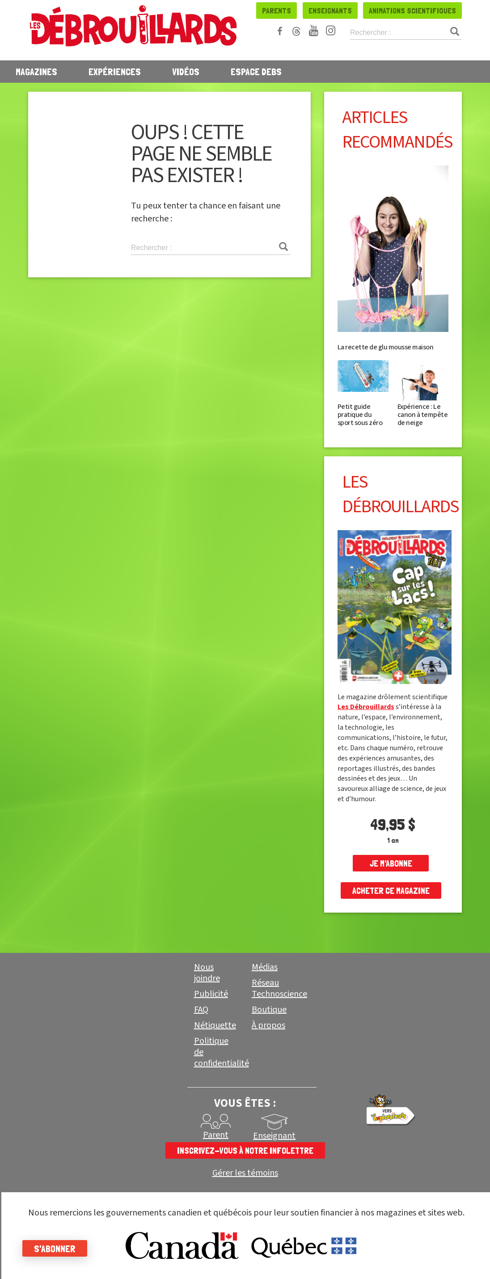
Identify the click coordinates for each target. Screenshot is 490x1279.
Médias (265, 967)
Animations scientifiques (412, 10)
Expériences (115, 71)
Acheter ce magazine (391, 890)
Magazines (36, 71)
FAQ (201, 1009)
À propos (268, 1025)
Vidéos (185, 71)
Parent (215, 1135)
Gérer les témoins (245, 1173)
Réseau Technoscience (279, 988)
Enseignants (330, 10)
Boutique (269, 1009)
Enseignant (274, 1136)
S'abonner (55, 1248)
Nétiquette (215, 1025)
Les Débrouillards (366, 707)
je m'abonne (391, 863)
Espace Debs (256, 71)
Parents (276, 10)
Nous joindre (207, 973)
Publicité (211, 994)
